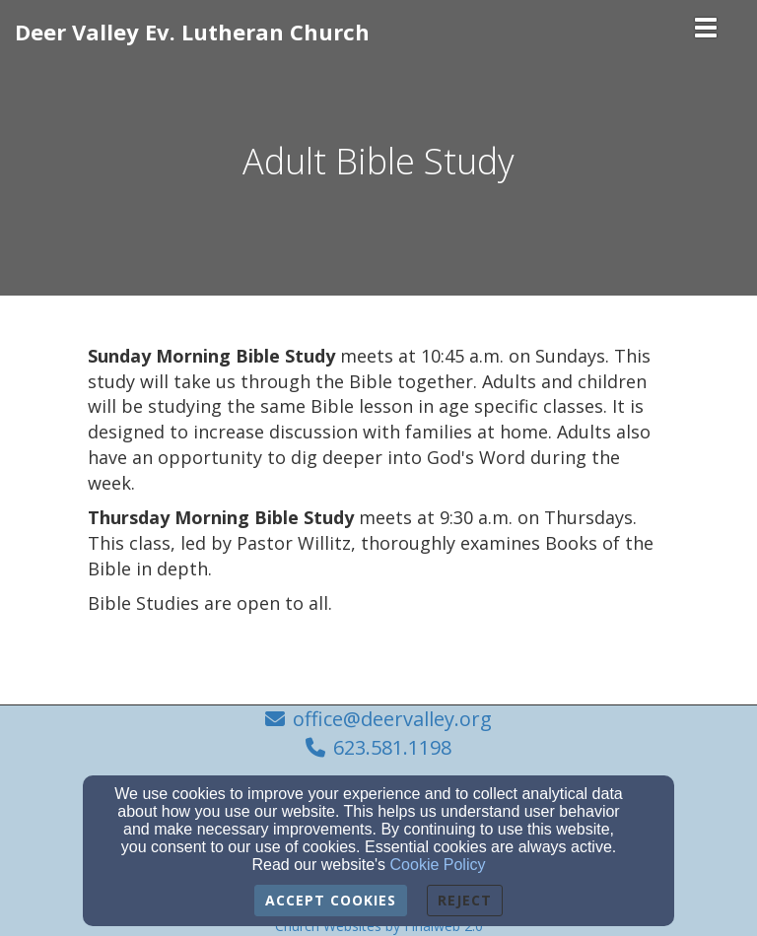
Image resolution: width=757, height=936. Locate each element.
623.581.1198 (392, 747)
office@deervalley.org (392, 718)
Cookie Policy (438, 864)
